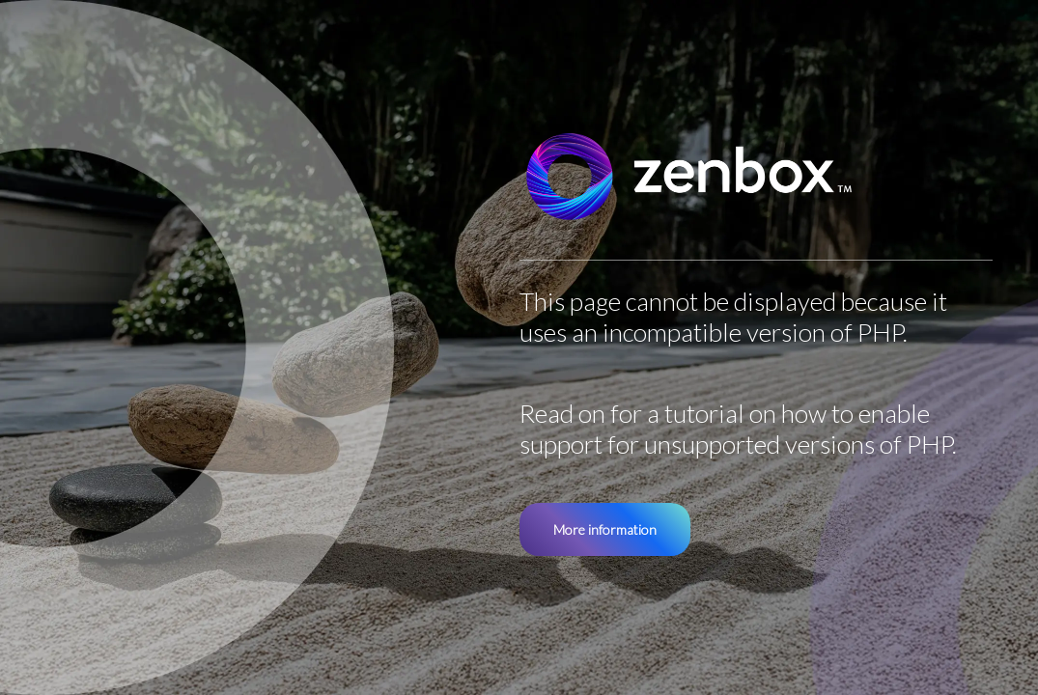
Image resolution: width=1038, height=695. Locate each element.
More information (605, 529)
